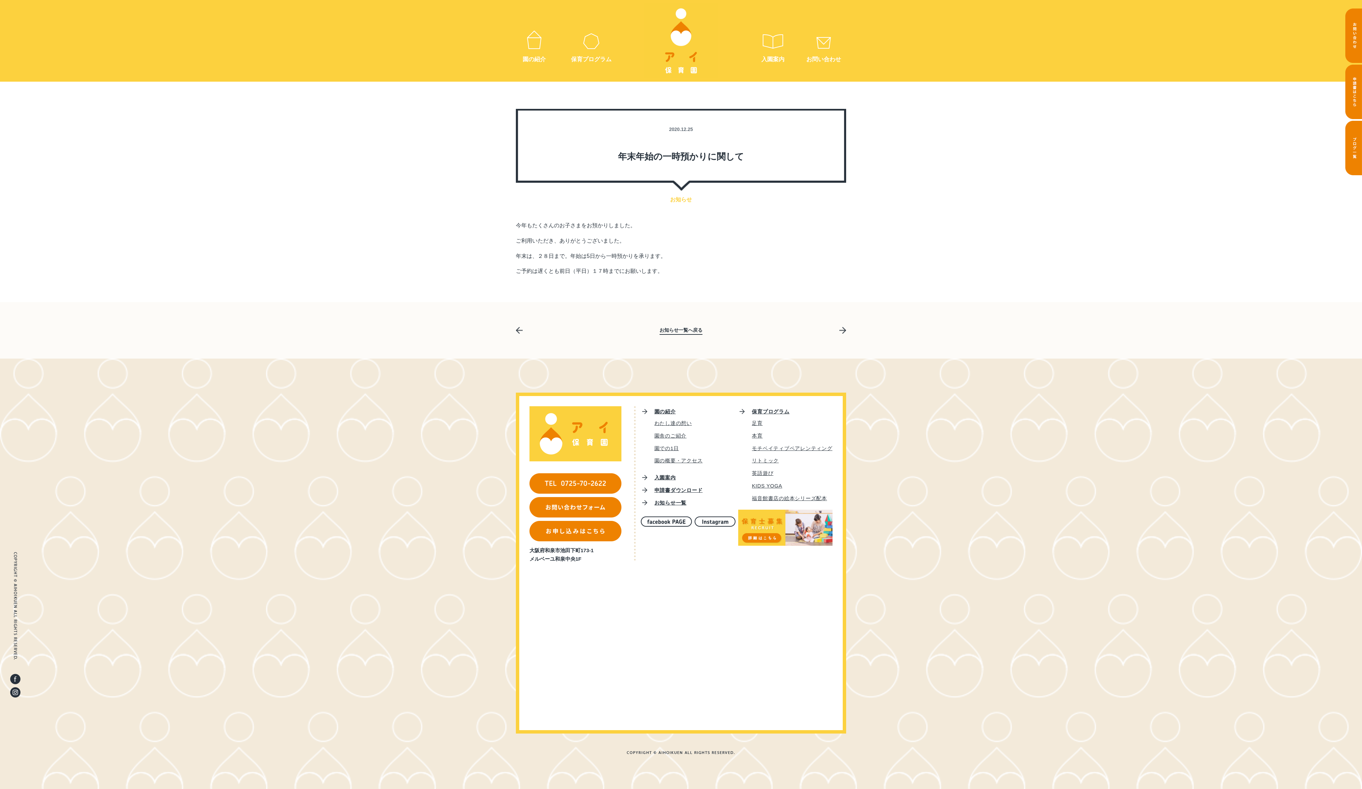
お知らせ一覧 (670, 503)
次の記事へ (843, 331)
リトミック (765, 460)
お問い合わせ (823, 59)
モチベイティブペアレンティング (792, 448)
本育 (757, 436)
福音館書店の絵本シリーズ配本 (789, 498)
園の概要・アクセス (678, 460)
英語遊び (762, 473)
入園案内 (773, 59)
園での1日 (666, 448)
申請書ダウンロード (678, 490)
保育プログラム (591, 59)
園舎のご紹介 (670, 436)
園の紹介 (534, 59)
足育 (757, 423)
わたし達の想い (673, 423)
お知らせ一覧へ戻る (681, 330)
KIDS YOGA (767, 486)
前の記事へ (518, 329)
